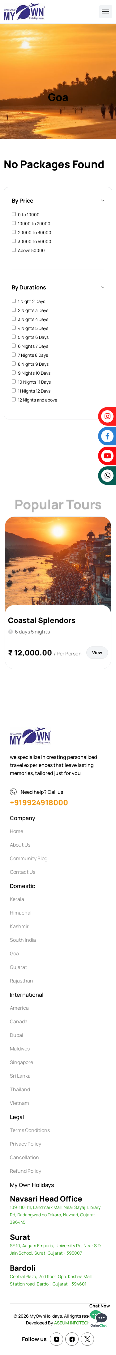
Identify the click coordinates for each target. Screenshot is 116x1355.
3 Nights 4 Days (33, 319)
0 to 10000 (29, 214)
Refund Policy (25, 1171)
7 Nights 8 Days (33, 355)
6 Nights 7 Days (33, 346)
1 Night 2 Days (31, 301)
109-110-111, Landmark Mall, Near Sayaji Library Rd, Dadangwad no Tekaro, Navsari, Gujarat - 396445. (55, 1214)
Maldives (20, 1048)
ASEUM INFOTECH (72, 1323)
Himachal (21, 912)
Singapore (21, 1062)
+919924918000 (39, 802)
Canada (19, 1021)
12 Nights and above (37, 400)
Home (16, 831)
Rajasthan (21, 980)
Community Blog (28, 858)
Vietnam (19, 1103)
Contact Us (22, 872)
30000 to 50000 (34, 241)
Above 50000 (31, 250)
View (97, 652)
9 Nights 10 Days (34, 373)
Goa (14, 953)
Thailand (20, 1089)
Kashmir (19, 926)
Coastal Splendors (41, 620)
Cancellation (24, 1157)
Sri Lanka (20, 1075)
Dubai (16, 1035)
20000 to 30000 (34, 232)
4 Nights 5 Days (33, 328)
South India (23, 939)
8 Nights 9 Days (33, 364)
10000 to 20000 (34, 223)
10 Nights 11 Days (34, 382)
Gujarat (18, 967)
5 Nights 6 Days (33, 337)
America (19, 1007)
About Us (20, 844)
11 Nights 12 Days (34, 391)
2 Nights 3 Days (33, 310)
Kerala (17, 899)
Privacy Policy (25, 1143)
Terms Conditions (30, 1130)
